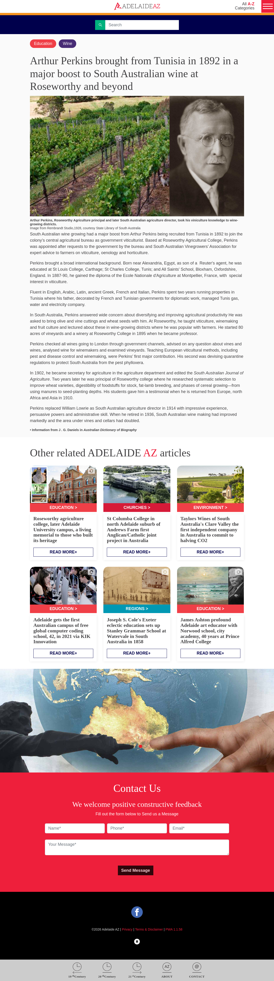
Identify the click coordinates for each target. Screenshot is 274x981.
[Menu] (267, 6)
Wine (68, 43)
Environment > (210, 507)
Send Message (135, 870)
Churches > (137, 507)
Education (43, 43)
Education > (63, 507)
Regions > (136, 609)
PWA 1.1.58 (174, 930)
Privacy (127, 930)
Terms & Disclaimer (149, 930)
